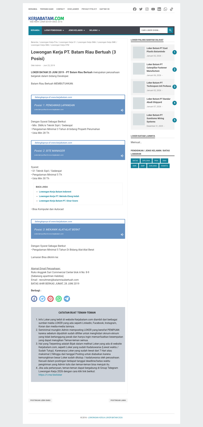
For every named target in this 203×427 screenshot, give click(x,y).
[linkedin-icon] (159, 9)
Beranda (32, 9)
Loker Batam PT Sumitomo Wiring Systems (155, 118)
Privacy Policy (89, 9)
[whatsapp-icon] (165, 9)
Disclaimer (73, 9)
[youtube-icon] (153, 9)
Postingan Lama (118, 400)
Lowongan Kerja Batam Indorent (55, 191)
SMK (134, 166)
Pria (156, 161)
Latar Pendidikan (53, 30)
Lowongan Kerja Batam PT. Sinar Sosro (58, 201)
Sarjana (153, 166)
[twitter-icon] (141, 9)
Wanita (164, 166)
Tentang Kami (47, 9)
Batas (135, 161)
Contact (60, 9)
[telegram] (67, 299)
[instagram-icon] (147, 9)
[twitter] (42, 299)
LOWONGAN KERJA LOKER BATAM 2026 (105, 417)
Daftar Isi (105, 9)
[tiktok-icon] (172, 9)
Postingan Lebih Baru (40, 400)
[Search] (154, 30)
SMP (143, 166)
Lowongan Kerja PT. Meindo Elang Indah (59, 196)
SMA (164, 161)
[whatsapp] (59, 299)
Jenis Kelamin (75, 30)
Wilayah (93, 30)
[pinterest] (50, 299)
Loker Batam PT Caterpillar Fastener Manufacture (157, 67)
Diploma (146, 161)
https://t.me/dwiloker (50, 374)
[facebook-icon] (135, 9)
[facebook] (34, 299)
